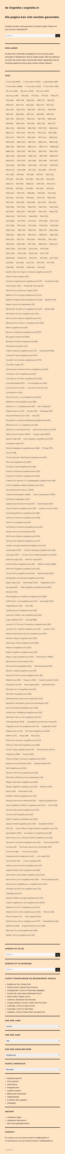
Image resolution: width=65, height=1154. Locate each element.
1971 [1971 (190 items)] (21, 221)
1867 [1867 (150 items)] (42, 128)
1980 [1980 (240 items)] (10, 230)
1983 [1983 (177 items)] (43, 230)
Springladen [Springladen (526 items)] (13, 833)
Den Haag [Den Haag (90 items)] (44, 406)
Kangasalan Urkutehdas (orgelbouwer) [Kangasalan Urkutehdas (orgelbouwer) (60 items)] (25, 578)
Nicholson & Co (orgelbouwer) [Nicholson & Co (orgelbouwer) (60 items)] (21, 689)
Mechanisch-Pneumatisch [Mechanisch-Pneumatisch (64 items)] (19, 661)
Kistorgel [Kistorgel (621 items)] (12, 587)
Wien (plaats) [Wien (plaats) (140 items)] (33, 916)
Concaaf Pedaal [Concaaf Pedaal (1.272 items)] (15, 383)
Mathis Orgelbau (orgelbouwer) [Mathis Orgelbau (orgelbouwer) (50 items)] (21, 652)
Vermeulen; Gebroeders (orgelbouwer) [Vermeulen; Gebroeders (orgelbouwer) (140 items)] (25, 875)
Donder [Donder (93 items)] (32, 411)
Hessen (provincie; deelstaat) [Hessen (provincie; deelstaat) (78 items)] (20, 532)
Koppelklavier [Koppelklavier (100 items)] (14, 606)
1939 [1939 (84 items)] (41, 193)
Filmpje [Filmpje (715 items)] (47, 448)
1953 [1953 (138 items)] (31, 202)
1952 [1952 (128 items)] (20, 202)
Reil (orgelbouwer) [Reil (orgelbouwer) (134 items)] (16, 768)
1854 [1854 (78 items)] (10, 119)
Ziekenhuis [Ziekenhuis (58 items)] (12, 926)
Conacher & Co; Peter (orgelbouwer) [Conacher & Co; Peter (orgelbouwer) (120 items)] (24, 379)
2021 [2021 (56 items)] (41, 267)
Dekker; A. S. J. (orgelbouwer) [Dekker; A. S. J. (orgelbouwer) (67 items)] (20, 406)
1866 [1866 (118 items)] (32, 128)
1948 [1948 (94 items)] (30, 198)
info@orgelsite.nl (42, 1138)
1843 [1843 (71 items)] (50, 105)
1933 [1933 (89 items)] (29, 188)
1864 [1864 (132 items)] (10, 128)
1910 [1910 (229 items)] (21, 170)
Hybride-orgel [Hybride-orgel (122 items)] (14, 559)
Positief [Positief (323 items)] (28, 754)
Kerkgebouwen (13, 1088)
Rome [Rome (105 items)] (11, 791)
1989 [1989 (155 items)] (54, 235)
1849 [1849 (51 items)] (9, 114)
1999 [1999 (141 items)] (53, 244)
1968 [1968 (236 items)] (33, 216)
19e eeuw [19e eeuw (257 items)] (42, 91)
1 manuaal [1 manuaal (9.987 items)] (13, 82)
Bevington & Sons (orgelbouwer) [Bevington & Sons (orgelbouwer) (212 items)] (22, 314)
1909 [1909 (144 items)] (10, 170)
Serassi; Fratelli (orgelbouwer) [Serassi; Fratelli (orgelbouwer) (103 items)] (21, 824)
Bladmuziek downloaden (16, 1094)
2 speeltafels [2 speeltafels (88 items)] (50, 82)
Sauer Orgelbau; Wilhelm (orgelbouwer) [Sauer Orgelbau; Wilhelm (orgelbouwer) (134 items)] (25, 805)
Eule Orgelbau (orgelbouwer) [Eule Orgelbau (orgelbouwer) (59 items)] (38, 439)
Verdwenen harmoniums (16, 1120)
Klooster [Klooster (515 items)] (11, 592)
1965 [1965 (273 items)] (53, 212)
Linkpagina (11, 1103)
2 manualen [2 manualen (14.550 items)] (31, 82)
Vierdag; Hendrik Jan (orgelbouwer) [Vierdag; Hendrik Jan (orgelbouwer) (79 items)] (23, 889)
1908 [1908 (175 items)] (54, 165)
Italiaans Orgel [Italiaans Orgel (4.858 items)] (46, 564)
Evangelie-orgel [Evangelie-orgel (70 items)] (15, 443)
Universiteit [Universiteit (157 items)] (13, 861)
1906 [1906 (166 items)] (32, 165)
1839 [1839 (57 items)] (9, 105)
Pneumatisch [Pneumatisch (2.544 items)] (46, 750)
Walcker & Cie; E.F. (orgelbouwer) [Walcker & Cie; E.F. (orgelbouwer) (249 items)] (23, 907)
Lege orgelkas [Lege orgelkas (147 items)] (14, 620)
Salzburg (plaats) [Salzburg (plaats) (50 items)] (48, 801)
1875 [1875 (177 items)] (21, 137)
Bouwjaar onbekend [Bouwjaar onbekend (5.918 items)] (17, 337)
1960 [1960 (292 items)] (53, 207)
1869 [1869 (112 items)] (10, 133)
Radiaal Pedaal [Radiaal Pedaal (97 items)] (42, 763)
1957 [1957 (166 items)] (21, 207)
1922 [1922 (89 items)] (19, 179)
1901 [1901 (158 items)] (32, 161)
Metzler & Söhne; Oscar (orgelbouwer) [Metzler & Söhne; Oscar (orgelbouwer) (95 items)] (24, 675)
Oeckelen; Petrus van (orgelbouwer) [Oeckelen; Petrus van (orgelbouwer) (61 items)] (23, 717)
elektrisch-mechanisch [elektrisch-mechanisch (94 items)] (18, 430)
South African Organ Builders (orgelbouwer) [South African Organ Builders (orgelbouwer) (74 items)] (37, 828)
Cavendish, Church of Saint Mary (20, 1009)
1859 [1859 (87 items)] (9, 123)
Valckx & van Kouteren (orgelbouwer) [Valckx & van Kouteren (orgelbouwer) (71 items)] (24, 865)
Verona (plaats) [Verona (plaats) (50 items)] (49, 879)
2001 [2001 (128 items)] (22, 249)
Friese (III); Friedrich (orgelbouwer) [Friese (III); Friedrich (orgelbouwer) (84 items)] (23, 476)
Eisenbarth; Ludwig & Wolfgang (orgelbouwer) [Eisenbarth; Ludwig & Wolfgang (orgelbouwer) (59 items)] (28, 420)
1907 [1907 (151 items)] (43, 165)
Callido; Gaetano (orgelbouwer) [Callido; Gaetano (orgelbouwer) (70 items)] (21, 351)
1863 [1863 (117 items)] (51, 123)
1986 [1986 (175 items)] (21, 235)
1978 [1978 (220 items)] (43, 225)
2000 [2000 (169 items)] (10, 249)
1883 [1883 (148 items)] (53, 142)
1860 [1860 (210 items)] (20, 123)
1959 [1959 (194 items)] (42, 207)
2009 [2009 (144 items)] (22, 258)
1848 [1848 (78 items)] (52, 110)
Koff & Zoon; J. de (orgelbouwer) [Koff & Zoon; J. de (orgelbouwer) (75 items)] (21, 601)
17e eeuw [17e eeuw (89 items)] (12, 91)
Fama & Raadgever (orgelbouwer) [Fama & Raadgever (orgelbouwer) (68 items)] (22, 448)
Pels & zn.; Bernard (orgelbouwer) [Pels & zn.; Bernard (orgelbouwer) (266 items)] (23, 745)
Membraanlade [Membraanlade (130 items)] (43, 666)
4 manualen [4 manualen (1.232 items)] (33, 86)
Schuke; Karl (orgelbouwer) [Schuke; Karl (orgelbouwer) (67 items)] (19, 814)
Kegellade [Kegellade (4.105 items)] (48, 583)
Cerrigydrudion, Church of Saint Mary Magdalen (26, 990)
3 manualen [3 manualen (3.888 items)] (14, 86)
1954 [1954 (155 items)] (42, 202)
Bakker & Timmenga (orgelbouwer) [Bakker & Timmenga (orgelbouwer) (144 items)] (24, 295)
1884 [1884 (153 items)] (10, 147)
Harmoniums (12, 1084)
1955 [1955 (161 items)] (52, 202)
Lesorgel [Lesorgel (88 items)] (31, 620)
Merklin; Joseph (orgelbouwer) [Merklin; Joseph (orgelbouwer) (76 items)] (21, 671)
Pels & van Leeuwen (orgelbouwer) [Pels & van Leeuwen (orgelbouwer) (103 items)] (23, 740)
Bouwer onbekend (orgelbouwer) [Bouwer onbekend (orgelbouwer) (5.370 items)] (23, 332)
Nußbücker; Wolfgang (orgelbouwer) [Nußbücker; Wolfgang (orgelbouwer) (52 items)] (24, 712)
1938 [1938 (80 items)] (31, 193)
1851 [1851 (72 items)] (30, 114)
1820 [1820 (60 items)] (30, 100)
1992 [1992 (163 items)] (31, 239)
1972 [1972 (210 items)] (32, 221)
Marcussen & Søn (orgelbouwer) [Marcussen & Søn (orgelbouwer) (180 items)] (22, 643)
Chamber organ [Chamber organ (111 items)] (14, 365)
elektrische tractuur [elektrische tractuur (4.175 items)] (44, 430)
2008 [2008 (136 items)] (10, 258)
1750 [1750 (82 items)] (25, 96)
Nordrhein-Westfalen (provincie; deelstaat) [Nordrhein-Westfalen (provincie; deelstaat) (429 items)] (27, 703)
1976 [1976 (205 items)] (21, 225)
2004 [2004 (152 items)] (10, 253)
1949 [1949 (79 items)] (41, 198)
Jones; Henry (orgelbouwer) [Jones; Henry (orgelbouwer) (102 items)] (20, 573)
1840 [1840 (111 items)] (20, 105)
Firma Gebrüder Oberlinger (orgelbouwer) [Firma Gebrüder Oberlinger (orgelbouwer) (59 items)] (26, 457)
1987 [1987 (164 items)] (32, 235)
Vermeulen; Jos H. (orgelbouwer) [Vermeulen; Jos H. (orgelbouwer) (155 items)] (22, 879)
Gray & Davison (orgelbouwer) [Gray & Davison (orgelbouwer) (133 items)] (21, 508)
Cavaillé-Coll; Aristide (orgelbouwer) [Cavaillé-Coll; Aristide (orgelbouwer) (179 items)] (23, 360)
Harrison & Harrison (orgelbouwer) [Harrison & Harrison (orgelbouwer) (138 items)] (23, 518)
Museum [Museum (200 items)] (29, 680)
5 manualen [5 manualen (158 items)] (50, 86)
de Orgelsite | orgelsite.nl (22, 7)
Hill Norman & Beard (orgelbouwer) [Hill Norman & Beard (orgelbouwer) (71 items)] (23, 541)
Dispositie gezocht (14, 1078)
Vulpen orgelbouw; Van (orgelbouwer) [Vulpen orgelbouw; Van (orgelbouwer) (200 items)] (25, 903)
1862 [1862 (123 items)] (41, 123)
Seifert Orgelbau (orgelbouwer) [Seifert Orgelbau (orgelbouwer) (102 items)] (22, 819)
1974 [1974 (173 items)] (54, 221)
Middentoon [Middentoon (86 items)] (13, 680)
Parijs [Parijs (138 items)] (23, 736)
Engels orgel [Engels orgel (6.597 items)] (41, 434)
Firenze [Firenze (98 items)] (11, 453)
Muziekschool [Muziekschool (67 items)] (14, 685)
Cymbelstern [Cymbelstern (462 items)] (14, 392)
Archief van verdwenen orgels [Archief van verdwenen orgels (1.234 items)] (22, 290)
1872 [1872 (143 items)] (42, 133)
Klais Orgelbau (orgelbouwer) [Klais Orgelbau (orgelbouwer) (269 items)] (36, 587)
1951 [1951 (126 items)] (10, 202)
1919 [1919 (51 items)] (39, 174)
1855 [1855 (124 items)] (20, 119)
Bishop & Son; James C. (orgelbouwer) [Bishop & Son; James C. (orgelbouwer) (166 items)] (25, 323)
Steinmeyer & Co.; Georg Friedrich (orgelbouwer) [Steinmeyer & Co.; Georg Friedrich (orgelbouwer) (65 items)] (29, 838)
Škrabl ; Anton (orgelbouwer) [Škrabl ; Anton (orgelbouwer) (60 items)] (20, 935)
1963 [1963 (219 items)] (31, 212)
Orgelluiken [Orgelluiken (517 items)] (49, 726)
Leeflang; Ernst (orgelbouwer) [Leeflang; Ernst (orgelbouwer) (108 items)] (21, 610)
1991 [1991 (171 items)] (20, 239)
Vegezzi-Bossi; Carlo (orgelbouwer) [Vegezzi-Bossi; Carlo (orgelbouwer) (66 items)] (23, 870)
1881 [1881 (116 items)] (31, 142)
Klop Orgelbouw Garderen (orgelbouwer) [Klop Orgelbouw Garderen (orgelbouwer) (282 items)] (26, 596)
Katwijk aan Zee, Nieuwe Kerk (19, 984)
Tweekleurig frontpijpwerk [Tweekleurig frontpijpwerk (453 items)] (20, 856)
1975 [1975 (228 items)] (10, 225)
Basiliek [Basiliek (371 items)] (50, 300)
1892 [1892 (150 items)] (42, 151)
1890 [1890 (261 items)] (21, 151)
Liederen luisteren (14, 1091)
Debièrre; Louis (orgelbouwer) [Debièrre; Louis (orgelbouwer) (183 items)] (21, 402)
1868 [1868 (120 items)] (53, 128)
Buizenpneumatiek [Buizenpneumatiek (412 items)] (17, 346)
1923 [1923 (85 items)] (29, 179)
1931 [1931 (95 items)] (9, 188)
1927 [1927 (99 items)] (19, 184)
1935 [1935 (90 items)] (50, 188)
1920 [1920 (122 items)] (50, 174)
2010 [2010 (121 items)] (33, 258)
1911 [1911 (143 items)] (32, 170)
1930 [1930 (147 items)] (51, 184)
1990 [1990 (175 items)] (10, 239)
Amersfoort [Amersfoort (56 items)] (51, 281)
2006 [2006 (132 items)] (33, 253)
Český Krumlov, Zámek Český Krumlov (22, 987)
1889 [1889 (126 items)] (10, 151)
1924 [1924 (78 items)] (40, 179)
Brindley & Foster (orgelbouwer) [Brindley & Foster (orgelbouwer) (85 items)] (22, 341)
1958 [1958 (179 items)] (32, 207)
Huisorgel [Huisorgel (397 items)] (12, 555)
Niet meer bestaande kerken (18, 1123)
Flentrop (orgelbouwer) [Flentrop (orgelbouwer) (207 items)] (18, 462)
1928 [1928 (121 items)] (30, 184)
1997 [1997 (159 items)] (32, 244)
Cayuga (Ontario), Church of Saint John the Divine (27, 1003)
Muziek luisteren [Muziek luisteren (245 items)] (48, 680)
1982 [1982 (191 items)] (32, 230)
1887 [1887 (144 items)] (43, 147)
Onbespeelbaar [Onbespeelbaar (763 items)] (15, 722)
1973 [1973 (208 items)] (43, 221)
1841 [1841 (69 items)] (30, 105)
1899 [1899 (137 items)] (10, 161)
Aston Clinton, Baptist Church (18, 997)
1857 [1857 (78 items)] (41, 119)
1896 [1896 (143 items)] (32, 156)
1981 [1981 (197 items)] (21, 230)
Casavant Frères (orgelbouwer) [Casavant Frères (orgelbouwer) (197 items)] (21, 355)
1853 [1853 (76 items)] (50, 114)
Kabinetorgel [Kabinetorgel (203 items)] (45, 573)
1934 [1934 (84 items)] (40, 188)
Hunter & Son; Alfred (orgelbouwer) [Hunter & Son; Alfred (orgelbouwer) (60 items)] (39, 555)
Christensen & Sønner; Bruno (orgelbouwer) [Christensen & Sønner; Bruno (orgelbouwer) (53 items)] (27, 369)
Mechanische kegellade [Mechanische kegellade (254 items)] (19, 666)
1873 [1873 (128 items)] (52, 133)
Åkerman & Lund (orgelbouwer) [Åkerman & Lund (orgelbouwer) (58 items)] (21, 930)
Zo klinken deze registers (17, 1100)
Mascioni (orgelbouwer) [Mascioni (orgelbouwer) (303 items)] (18, 648)
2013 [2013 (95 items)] (9, 263)
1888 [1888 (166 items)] (54, 147)
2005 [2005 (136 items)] (21, 253)
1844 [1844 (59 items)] (10, 110)
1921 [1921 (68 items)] (9, 179)
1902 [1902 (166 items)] (43, 161)
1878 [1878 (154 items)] (53, 137)
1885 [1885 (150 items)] (21, 147)
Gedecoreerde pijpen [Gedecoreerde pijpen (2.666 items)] (18, 494)
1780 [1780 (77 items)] (54, 96)
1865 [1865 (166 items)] (21, 128)
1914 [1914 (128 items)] (10, 174)
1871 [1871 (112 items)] (31, 133)
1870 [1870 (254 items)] (20, 133)
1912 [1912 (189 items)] (42, 170)
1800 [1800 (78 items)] (20, 100)
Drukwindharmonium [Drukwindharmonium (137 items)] (18, 416)
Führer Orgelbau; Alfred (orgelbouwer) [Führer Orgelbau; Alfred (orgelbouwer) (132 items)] (25, 485)
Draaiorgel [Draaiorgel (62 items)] (46, 411)
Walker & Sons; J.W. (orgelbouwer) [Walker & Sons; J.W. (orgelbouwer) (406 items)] (23, 912)
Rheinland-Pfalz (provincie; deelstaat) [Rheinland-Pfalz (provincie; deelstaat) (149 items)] (24, 777)
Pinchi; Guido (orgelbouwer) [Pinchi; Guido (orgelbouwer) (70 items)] (20, 750)
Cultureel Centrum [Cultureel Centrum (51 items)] (37, 388)
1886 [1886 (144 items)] (32, 147)
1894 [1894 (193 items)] (10, 156)
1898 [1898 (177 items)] (54, 156)
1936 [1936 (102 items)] (10, 193)
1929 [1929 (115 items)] (40, 184)
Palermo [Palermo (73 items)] (11, 736)
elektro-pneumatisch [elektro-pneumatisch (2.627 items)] (18, 434)
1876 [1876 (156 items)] (31, 137)
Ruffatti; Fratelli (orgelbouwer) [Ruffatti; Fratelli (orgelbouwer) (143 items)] (21, 796)
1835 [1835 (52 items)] (50, 100)
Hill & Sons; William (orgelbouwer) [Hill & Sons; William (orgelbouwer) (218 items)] (23, 536)
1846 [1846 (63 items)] (31, 110)
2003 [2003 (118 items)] (44, 249)
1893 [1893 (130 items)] (53, 151)
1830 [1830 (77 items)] (41, 100)
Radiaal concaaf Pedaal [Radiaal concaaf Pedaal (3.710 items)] (18, 763)
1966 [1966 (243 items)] (10, 216)
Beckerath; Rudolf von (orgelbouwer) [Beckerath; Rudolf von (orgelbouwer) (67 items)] (24, 309)
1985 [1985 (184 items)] (10, 235)
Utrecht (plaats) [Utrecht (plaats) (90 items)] (32, 861)
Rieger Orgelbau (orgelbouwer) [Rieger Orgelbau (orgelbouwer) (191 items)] (21, 787)
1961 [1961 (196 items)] (10, 212)
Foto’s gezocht (13, 1081)
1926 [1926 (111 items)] (9, 184)
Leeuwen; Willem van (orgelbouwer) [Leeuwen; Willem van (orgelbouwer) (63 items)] (24, 615)
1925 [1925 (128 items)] (50, 179)
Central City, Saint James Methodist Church (24, 993)
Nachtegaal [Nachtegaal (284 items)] (31, 685)
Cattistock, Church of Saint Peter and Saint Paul (26, 1012)
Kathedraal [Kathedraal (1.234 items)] (30, 583)
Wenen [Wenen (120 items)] (48, 912)
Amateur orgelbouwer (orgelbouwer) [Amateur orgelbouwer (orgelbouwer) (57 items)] (24, 281)
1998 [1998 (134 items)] (42, 244)
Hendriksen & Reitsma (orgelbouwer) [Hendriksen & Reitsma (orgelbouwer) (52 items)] (24, 527)
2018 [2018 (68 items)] (10, 267)
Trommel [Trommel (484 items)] (12, 852)
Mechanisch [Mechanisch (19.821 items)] (44, 657)
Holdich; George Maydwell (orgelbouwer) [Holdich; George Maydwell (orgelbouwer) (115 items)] (26, 545)
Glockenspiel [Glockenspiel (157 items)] (45, 504)
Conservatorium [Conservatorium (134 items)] (15, 388)
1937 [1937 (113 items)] (20, 193)
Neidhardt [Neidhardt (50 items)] (48, 685)
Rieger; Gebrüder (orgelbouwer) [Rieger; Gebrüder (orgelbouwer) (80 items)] (22, 782)
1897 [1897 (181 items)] (43, 156)
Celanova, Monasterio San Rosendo (21, 1000)
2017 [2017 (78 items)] (50, 263)
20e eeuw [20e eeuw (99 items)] (12, 96)
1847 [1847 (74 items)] (41, 110)
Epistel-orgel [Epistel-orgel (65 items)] (13, 439)
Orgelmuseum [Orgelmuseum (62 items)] (14, 731)
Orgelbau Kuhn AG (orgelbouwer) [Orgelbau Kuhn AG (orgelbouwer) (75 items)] (22, 726)
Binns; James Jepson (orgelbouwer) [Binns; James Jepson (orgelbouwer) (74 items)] (23, 318)
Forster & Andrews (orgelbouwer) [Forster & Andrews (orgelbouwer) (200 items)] (23, 471)
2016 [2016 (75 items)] (40, 263)
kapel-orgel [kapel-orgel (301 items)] (13, 583)
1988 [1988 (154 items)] (43, 235)
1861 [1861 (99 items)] (30, 123)
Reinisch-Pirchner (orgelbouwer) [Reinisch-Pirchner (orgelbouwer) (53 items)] (22, 773)
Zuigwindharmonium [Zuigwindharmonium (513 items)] (33, 926)
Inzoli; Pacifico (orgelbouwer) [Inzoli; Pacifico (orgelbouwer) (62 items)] (20, 564)
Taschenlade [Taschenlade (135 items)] (51, 842)
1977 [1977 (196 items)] (32, 225)
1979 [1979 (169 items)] (54, 225)
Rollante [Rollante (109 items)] (46, 787)
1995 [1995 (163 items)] (10, 244)
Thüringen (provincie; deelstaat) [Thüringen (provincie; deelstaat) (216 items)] (35, 847)
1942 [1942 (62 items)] (10, 198)
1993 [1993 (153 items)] (42, 239)
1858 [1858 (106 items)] (52, 119)
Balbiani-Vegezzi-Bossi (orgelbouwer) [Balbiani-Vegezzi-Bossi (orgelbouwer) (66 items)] (24, 300)
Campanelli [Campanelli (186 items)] (47, 351)
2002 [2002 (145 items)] (33, 249)
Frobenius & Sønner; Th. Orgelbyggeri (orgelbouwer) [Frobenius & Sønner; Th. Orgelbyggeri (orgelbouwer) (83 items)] (30, 481)
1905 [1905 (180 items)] (21, 165)
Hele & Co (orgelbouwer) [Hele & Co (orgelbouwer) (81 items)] (18, 522)
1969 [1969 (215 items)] (44, 216)
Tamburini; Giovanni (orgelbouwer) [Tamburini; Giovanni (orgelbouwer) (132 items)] (23, 842)
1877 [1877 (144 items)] (42, 137)
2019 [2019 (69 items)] (20, 267)
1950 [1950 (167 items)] (51, 198)
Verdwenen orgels (14, 1117)
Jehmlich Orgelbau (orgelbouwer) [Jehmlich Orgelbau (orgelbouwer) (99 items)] (23, 569)
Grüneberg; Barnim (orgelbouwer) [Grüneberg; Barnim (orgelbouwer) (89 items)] (23, 513)
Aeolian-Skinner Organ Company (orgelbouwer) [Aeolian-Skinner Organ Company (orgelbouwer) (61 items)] (28, 272)
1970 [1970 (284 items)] (10, 221)
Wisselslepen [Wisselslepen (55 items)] (50, 921)
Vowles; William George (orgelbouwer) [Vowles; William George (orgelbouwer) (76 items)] (24, 898)
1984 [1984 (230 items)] (53, 230)
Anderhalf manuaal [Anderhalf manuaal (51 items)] (34, 286)
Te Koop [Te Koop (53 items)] (11, 847)
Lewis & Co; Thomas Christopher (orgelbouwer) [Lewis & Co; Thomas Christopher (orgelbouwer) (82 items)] (28, 624)
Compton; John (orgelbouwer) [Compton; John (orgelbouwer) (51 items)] (21, 374)
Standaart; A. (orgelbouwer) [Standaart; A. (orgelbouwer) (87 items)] (38, 833)
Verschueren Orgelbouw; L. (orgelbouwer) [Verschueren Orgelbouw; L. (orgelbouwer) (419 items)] (26, 884)
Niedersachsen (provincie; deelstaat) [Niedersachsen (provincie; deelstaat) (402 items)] (24, 699)
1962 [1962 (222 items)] (20, 212)
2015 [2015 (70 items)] (30, 263)
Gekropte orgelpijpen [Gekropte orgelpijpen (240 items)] (18, 499)
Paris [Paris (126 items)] (35, 736)
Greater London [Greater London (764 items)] (48, 508)
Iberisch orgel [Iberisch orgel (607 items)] (33, 559)
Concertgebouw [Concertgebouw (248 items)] (37, 383)
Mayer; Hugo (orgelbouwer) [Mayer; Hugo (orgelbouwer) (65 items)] (20, 657)
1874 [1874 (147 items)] (10, 137)
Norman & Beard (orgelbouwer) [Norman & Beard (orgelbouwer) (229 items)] (22, 708)
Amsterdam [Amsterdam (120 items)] (13, 286)
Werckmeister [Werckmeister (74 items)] (14, 916)
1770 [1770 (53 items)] (35, 96)
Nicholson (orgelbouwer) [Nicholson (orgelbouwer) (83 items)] (18, 694)
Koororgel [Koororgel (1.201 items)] (47, 601)
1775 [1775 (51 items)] (44, 96)
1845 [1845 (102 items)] (20, 110)
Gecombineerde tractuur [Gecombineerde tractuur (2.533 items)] (20, 490)
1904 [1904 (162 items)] (10, 165)
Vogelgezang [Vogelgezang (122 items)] (14, 893)
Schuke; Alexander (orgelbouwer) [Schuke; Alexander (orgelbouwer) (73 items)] (22, 810)
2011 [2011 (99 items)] (43, 258)
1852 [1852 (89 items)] (40, 114)
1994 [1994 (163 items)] (52, 239)
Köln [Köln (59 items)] (29, 606)
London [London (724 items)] (49, 629)
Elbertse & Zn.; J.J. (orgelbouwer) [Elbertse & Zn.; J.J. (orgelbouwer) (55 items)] (22, 425)
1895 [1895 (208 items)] (21, 156)
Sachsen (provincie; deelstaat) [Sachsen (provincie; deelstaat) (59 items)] (21, 801)
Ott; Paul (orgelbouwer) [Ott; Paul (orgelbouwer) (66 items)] (37, 731)
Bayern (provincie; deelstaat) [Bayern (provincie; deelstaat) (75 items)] (20, 304)
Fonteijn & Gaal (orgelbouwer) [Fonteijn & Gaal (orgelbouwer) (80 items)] (21, 467)
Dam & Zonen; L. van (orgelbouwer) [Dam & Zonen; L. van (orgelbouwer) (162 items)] (23, 397)
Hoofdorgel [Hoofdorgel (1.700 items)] (13, 550)
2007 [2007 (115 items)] (44, 253)
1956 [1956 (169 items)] (10, 207)
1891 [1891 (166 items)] (32, 151)
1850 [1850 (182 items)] (20, 114)
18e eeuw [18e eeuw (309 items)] (27, 91)
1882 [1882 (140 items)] (42, 142)
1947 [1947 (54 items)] (20, 198)
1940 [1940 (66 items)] (52, 193)
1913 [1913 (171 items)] (52, 170)
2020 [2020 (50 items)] (31, 267)
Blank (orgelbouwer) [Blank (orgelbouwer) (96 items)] (17, 328)
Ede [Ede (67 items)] (35, 416)
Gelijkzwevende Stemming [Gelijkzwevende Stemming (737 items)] (20, 504)
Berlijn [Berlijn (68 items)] (49, 309)
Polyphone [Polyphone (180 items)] (13, 754)
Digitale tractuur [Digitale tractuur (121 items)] (15, 411)
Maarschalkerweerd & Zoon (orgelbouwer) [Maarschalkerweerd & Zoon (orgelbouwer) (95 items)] (26, 634)
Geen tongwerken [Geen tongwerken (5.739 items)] (44, 494)
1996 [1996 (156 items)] (21, 244)
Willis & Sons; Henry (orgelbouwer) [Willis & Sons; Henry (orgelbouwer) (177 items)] (23, 921)
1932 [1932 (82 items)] (19, 188)
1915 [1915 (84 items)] (20, 174)
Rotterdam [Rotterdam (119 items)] (25, 791)
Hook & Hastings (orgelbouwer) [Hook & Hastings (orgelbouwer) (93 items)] (39, 550)
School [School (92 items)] (53, 805)
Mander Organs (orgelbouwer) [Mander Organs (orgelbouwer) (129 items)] (21, 638)
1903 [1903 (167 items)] (53, 161)
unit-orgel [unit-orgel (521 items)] (43, 856)
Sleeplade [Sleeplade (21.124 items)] (46, 824)
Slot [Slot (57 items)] (9, 828)
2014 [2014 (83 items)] (20, 263)
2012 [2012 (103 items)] (54, 258)
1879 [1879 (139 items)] (10, 142)
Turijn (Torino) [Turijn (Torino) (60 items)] (30, 852)
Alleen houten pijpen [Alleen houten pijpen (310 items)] (17, 276)
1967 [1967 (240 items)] (21, 216)
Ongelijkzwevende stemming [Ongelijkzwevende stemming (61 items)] (42, 722)
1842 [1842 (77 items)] (40, 105)
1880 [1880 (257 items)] (21, 142)
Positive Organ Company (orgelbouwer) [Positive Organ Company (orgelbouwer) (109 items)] (26, 759)
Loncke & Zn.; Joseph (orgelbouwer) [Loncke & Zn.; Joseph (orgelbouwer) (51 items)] (23, 629)
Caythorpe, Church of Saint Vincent (21, 1006)
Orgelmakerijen (13, 1097)
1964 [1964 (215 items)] (42, 212)
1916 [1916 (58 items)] (30, 174)
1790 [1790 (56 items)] (10, 100)
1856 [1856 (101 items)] (31, 119)
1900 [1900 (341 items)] (21, 161)
